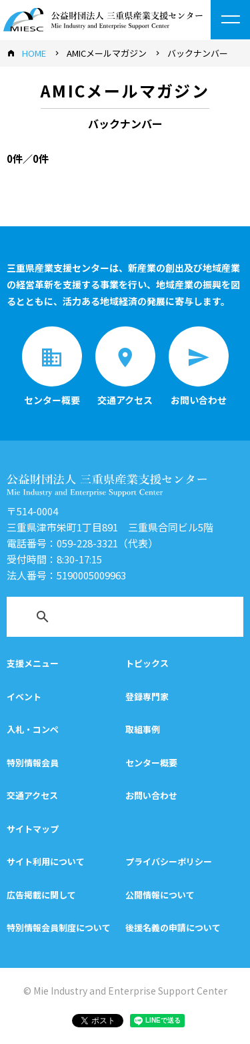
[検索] (107, 619)
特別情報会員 (33, 762)
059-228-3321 (87, 543)
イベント (24, 696)
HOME (34, 53)
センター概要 (151, 762)
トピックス (147, 663)
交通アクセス (32, 795)
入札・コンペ (33, 729)
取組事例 (142, 729)
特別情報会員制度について (59, 927)
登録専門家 (147, 696)
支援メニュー (33, 663)
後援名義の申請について (173, 927)
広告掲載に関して (41, 894)
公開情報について (160, 894)
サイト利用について (46, 861)
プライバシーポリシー (168, 861)
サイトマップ (33, 828)
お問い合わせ (151, 795)
